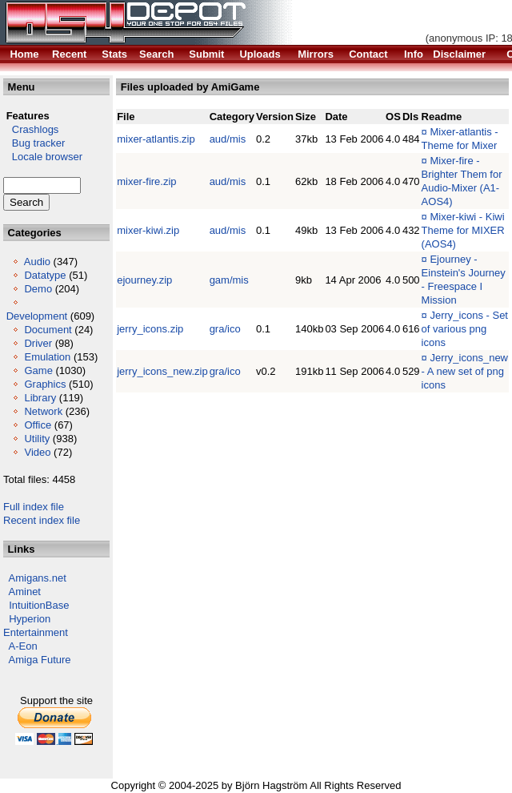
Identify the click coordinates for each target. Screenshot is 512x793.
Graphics (45, 384)
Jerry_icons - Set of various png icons (465, 328)
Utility (37, 439)
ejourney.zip (144, 280)
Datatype (45, 275)
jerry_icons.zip (150, 329)
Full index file (33, 507)
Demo (38, 289)
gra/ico (225, 329)
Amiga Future (40, 660)
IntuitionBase (39, 605)
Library (40, 398)
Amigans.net (37, 578)
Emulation (47, 357)
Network (43, 411)
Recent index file (41, 520)
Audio (37, 262)
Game (38, 370)
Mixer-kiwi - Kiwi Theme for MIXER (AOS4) (463, 230)
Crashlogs (30, 129)
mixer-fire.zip (146, 181)
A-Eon (23, 646)
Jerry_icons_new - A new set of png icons (465, 371)
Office (37, 425)
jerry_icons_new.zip (162, 371)
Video (37, 452)
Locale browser (42, 157)
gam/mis (229, 280)
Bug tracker (34, 143)
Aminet (25, 592)
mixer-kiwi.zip (148, 230)
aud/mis (228, 139)
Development (37, 316)
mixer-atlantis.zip (156, 139)
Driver (38, 343)
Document (47, 330)
